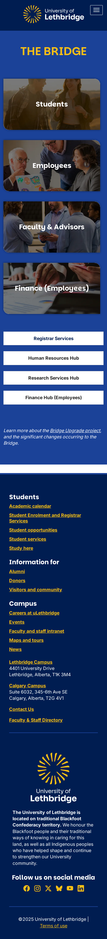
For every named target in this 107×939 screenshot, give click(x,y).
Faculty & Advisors (51, 227)
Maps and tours (26, 640)
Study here (21, 548)
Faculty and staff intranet (36, 631)
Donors (17, 580)
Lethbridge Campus (31, 662)
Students (52, 104)
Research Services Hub (53, 378)
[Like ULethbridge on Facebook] (26, 888)
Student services (27, 539)
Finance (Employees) (52, 288)
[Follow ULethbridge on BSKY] (59, 888)
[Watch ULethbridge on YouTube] (69, 888)
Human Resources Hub (53, 358)
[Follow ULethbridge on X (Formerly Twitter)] (48, 888)
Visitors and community (35, 589)
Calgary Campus (27, 685)
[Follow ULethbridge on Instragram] (37, 888)
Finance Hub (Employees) (53, 397)
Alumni (17, 571)
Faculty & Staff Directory (36, 720)
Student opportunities (33, 530)
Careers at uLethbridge (34, 613)
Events (17, 622)
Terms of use (53, 925)
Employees (52, 165)
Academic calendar (30, 506)
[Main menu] (96, 10)
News (15, 649)
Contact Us (21, 709)
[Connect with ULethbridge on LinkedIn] (80, 888)
